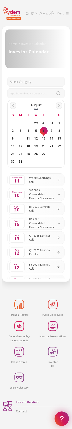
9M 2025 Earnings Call (40, 179)
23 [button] (12, 154)
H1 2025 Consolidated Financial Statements (41, 223)
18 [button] (28, 146)
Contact (43, 406)
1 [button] (59, 123)
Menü (63, 13)
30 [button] (44, 123)
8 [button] (59, 131)
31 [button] (51, 123)
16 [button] (12, 146)
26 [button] (36, 154)
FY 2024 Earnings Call (39, 266)
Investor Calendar (33, 43)
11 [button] (28, 138)
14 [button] (51, 138)
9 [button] (13, 138)
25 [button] (28, 154)
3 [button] (20, 131)
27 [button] (44, 154)
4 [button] (28, 131)
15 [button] (59, 138)
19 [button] (36, 146)
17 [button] (20, 146)
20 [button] (44, 146)
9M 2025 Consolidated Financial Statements (41, 194)
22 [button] (59, 146)
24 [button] (20, 154)
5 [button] (36, 131)
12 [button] (36, 138)
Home (12, 43)
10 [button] (20, 138)
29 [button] (36, 123)
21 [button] (51, 146)
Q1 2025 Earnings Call (39, 237)
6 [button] (44, 131)
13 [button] (44, 138)
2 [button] (13, 131)
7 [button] (51, 131)
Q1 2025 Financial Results (39, 252)
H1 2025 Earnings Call (39, 208)
